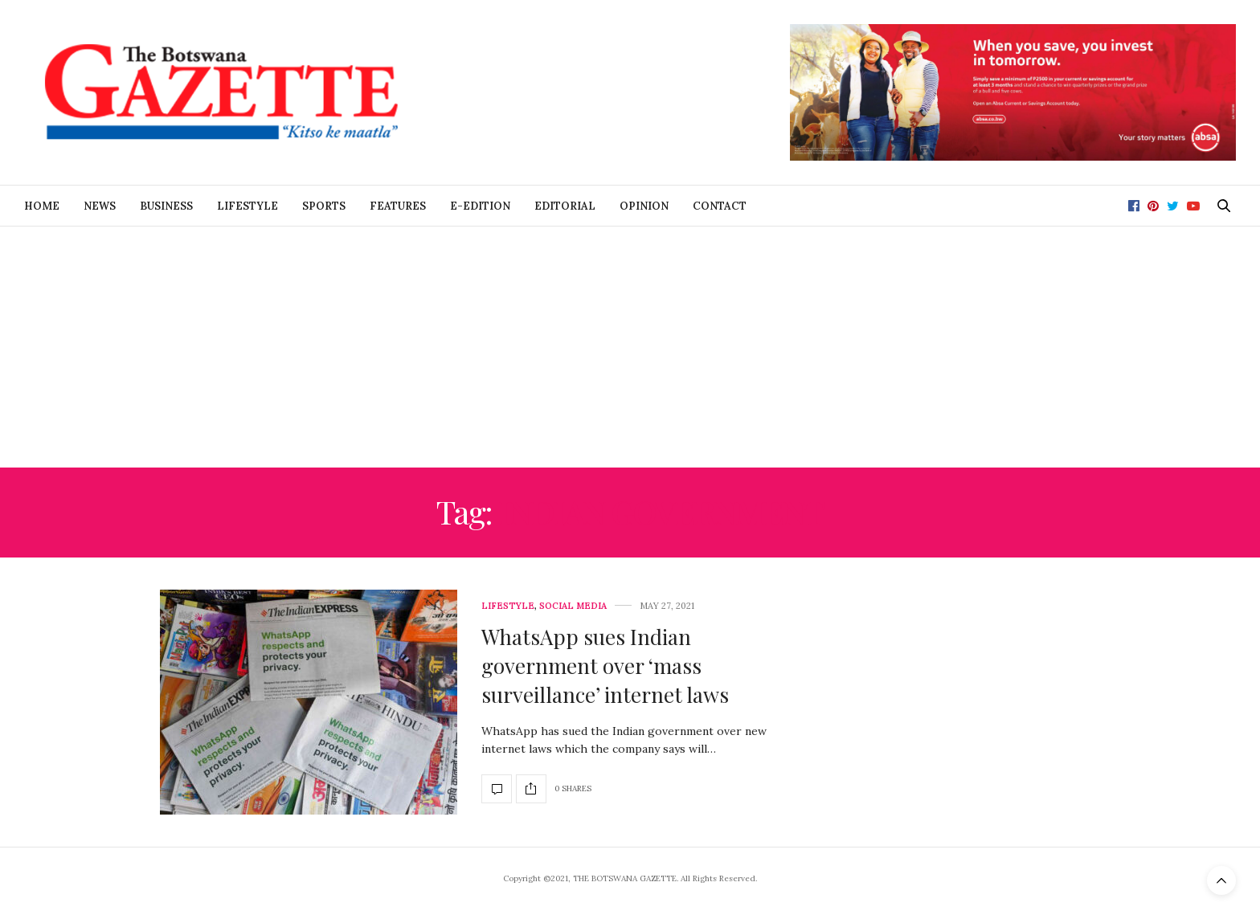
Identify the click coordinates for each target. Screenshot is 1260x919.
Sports (324, 206)
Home (41, 206)
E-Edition (480, 206)
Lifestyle (247, 206)
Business (166, 206)
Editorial (564, 206)
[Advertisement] (630, 347)
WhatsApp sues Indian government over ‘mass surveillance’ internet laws (605, 666)
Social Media (573, 606)
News (100, 206)
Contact (720, 206)
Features (398, 206)
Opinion (644, 206)
